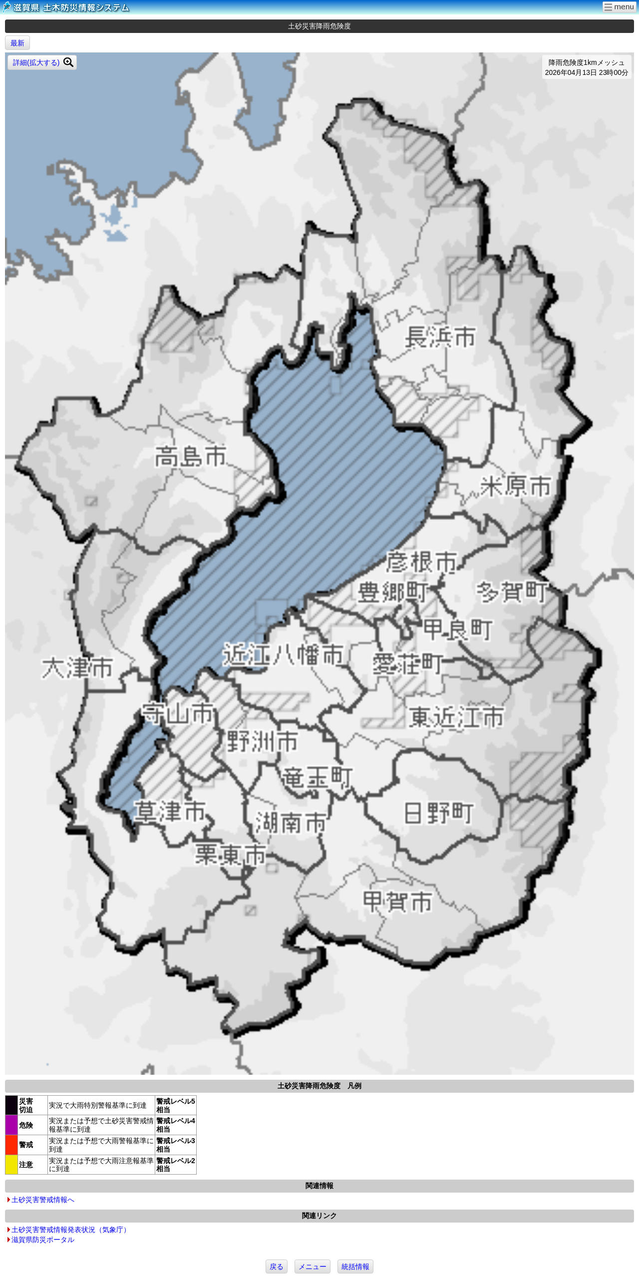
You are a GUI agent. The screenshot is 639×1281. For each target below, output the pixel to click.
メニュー (312, 1267)
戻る (277, 1267)
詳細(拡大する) (36, 62)
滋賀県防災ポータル (42, 1240)
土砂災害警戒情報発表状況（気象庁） (70, 1230)
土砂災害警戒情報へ (42, 1200)
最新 (17, 43)
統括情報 (355, 1267)
